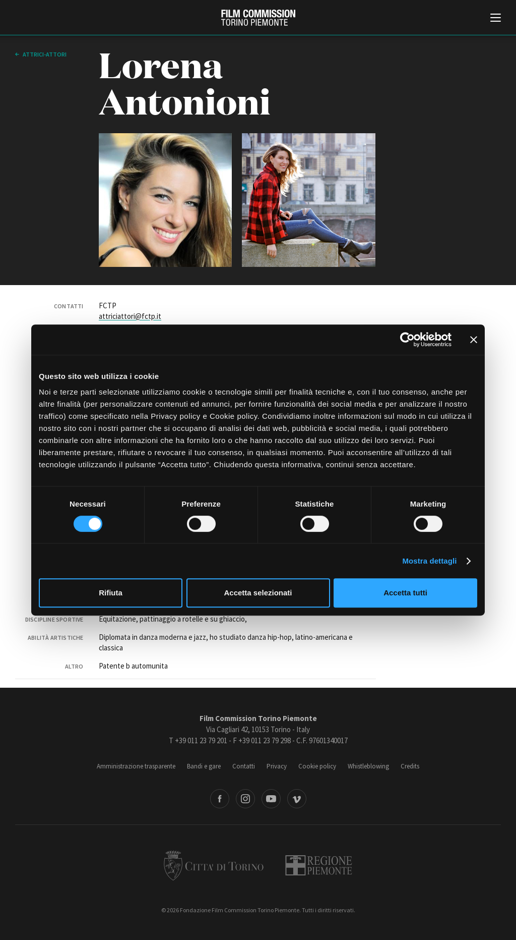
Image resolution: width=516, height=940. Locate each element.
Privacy (277, 766)
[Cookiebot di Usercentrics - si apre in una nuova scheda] (407, 339)
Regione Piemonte (318, 865)
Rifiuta (110, 592)
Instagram (245, 798)
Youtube (271, 798)
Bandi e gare (204, 766)
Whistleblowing (368, 766)
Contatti (243, 766)
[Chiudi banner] (473, 339)
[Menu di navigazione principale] (495, 19)
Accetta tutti (405, 592)
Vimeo (296, 798)
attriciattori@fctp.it (130, 316)
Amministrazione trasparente (136, 766)
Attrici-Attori (44, 54)
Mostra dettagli (429, 561)
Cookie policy (317, 766)
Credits (410, 766)
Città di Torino (214, 865)
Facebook (219, 798)
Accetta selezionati (258, 592)
